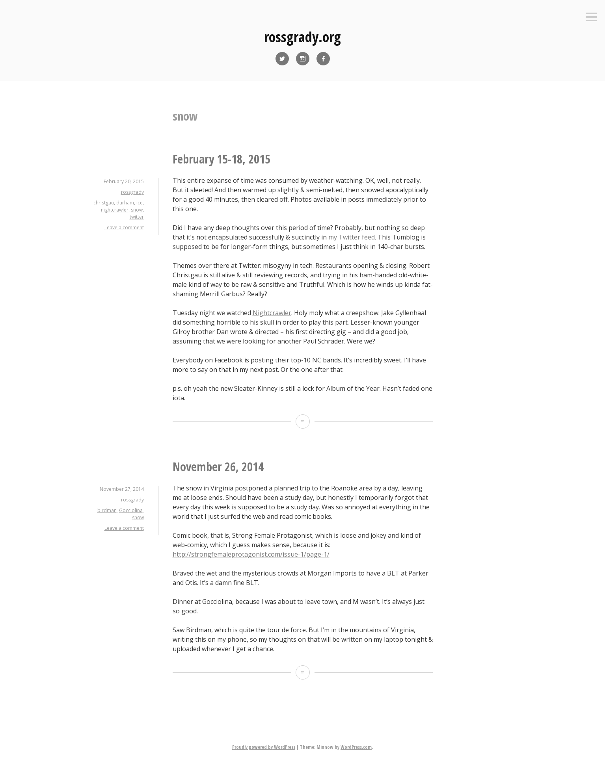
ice (139, 202)
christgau (103, 202)
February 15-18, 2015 (221, 159)
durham (125, 202)
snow (137, 209)
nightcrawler (114, 209)
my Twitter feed (351, 237)
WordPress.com (356, 747)
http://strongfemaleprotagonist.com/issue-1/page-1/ (251, 554)
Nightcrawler (272, 312)
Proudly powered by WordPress (263, 747)
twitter (137, 217)
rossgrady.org (302, 36)
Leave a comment (124, 227)
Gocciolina (131, 510)
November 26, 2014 (218, 467)
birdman (107, 510)
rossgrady (132, 192)
